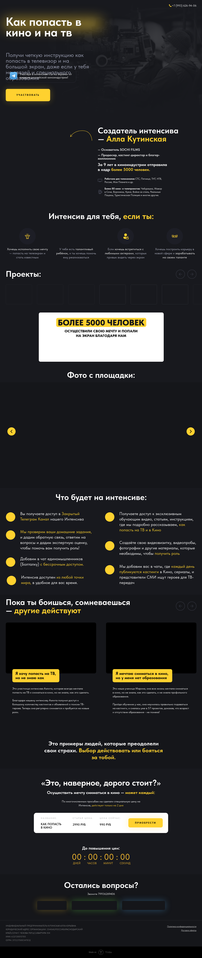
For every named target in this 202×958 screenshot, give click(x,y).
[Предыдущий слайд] (11, 431)
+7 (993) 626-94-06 (184, 5)
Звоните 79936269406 (101, 894)
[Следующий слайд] (190, 431)
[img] (52, 905)
